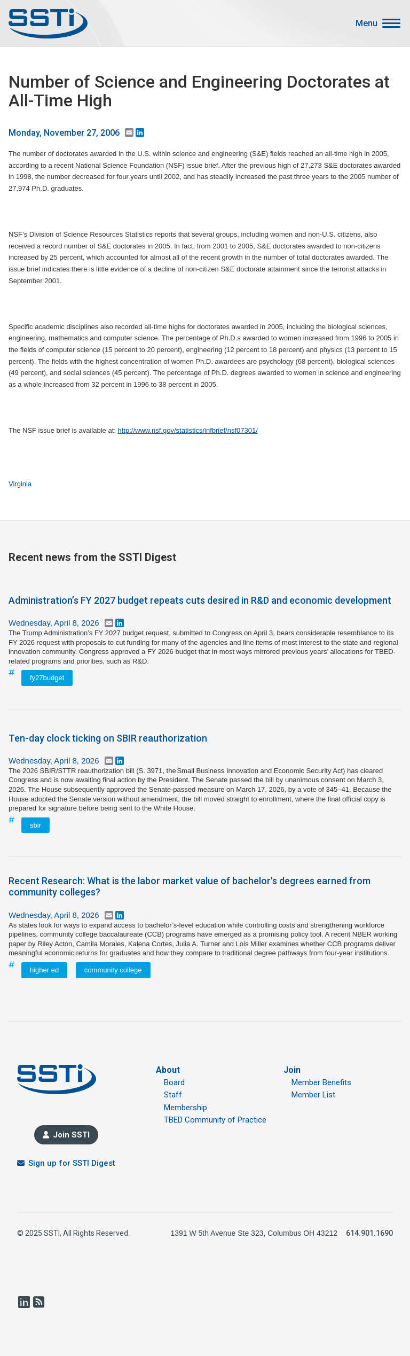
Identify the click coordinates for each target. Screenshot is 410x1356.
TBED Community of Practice (215, 1120)
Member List (313, 1095)
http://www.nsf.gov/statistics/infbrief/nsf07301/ (187, 430)
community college (113, 970)
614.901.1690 (369, 1233)
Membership (185, 1107)
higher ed (44, 970)
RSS (38, 1302)
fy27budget (47, 678)
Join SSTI (71, 1135)
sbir (35, 825)
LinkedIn (23, 1302)
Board (174, 1082)
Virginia (20, 484)
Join (292, 1070)
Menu (366, 23)
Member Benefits (321, 1082)
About (168, 1070)
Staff (173, 1095)
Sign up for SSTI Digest (71, 1163)
